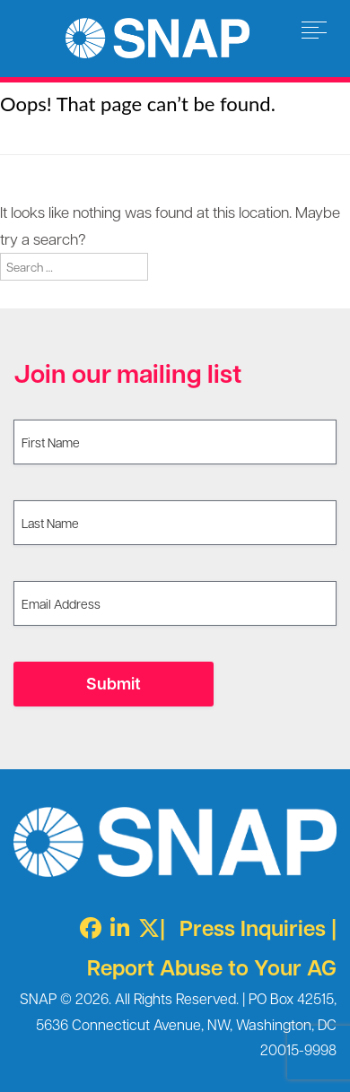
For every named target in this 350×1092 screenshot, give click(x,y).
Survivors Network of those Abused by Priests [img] (157, 38)
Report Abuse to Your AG (212, 967)
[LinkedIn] (115, 927)
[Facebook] (86, 927)
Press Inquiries (252, 927)
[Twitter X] (144, 927)
